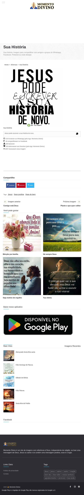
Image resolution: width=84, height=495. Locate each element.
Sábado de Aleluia (22, 378)
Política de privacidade (11, 470)
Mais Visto (7, 346)
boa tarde (71, 478)
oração (72, 471)
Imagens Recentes (72, 346)
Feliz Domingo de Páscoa (24, 365)
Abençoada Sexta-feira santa (25, 352)
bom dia (48, 475)
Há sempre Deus (50, 254)
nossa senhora (68, 475)
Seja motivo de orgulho (12, 298)
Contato (6, 474)
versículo (61, 478)
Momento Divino (37, 139)
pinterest (20, 185)
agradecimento (50, 478)
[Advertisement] (42, 27)
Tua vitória (47, 298)
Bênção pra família (10, 254)
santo (66, 471)
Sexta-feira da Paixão (23, 403)
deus (46, 471)
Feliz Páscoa (20, 390)
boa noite (56, 475)
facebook (10, 185)
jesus (53, 471)
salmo (59, 471)
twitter (30, 185)
